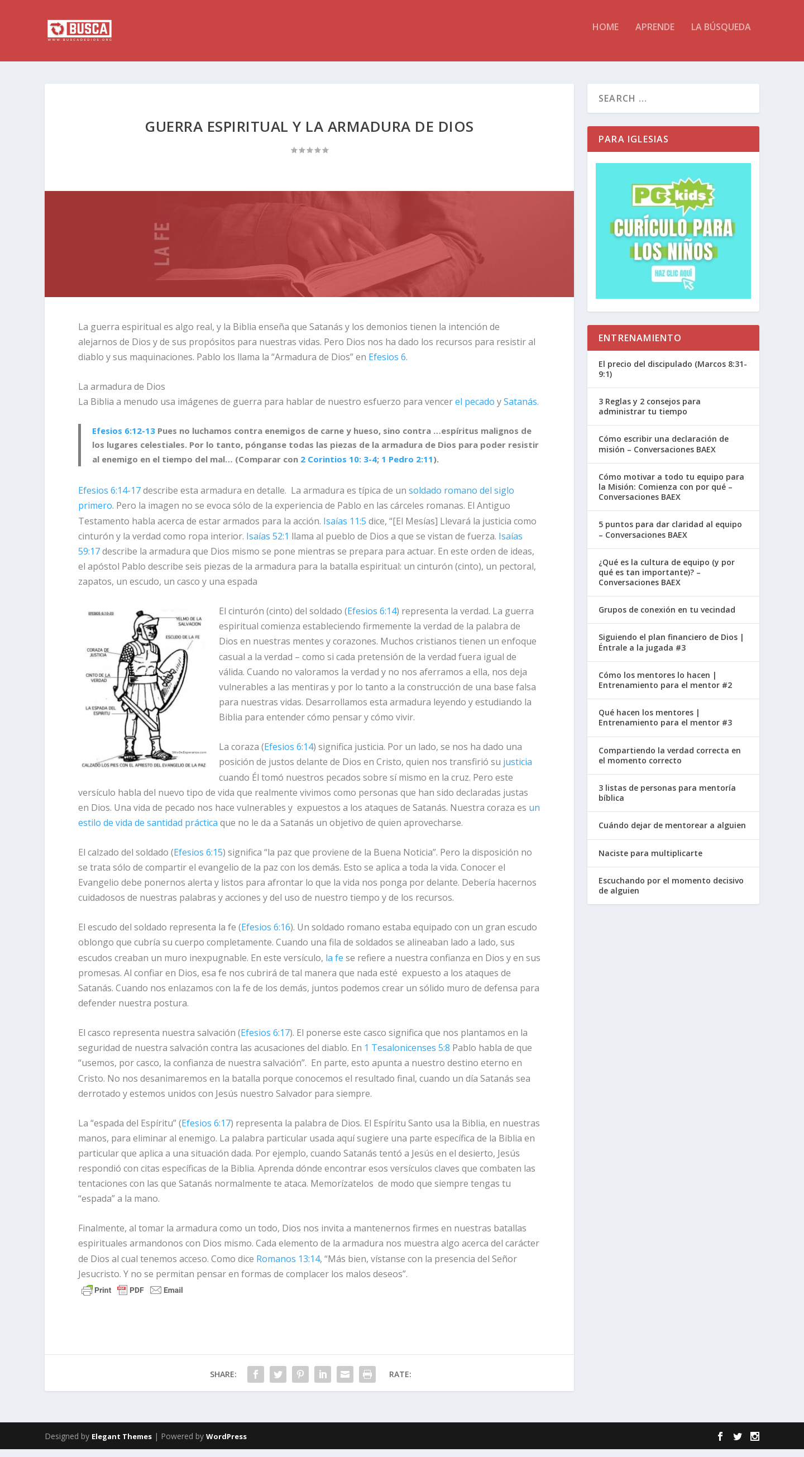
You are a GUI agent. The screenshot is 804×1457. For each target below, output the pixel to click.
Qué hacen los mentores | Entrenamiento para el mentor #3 (665, 725)
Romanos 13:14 (288, 1266)
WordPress (226, 1444)
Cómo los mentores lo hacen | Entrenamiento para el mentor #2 (665, 687)
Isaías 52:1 (267, 544)
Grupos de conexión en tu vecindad (667, 617)
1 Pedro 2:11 (407, 466)
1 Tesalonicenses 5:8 (407, 1055)
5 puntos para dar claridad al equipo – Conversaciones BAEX (670, 537)
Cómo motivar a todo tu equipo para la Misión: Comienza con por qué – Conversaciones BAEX (671, 494)
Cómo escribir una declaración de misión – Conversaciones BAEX (664, 451)
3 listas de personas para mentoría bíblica (667, 800)
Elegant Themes (122, 1444)
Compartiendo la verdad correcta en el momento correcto (670, 763)
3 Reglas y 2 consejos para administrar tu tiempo (650, 414)
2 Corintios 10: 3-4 (338, 466)
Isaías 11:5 (344, 529)
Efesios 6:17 (265, 1040)
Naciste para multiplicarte (650, 861)
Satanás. (521, 409)
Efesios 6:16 (265, 935)
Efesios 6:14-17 (109, 498)
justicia (517, 769)
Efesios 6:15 (198, 860)
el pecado (475, 409)
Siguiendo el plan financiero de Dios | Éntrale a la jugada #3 (671, 649)
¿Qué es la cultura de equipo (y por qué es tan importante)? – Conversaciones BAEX (667, 580)
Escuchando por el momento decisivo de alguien (671, 893)
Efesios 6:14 (371, 619)
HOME (605, 35)
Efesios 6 (387, 365)
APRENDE (654, 35)
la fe (334, 965)
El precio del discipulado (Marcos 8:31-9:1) (673, 376)
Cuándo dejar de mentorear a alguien (672, 833)
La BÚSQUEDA (721, 35)
